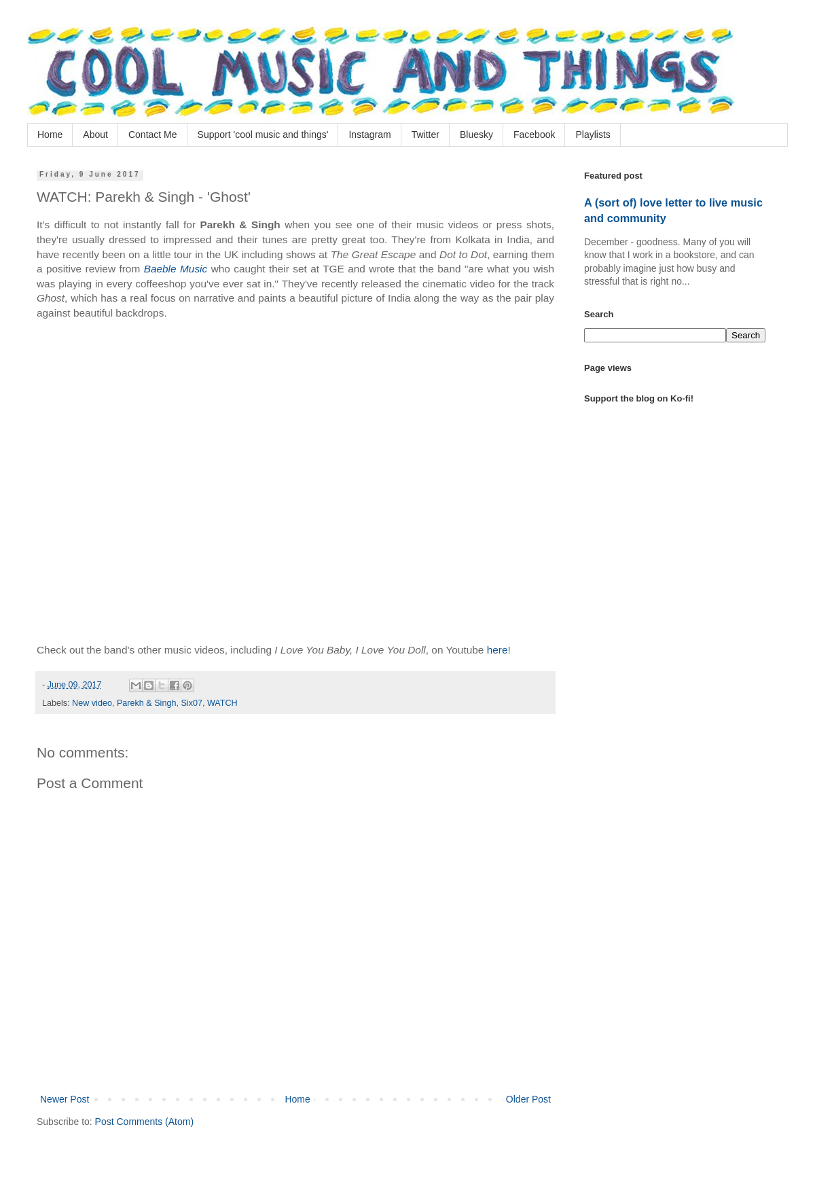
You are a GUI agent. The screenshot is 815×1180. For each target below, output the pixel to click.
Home (49, 134)
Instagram (369, 134)
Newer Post (64, 1099)
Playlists (592, 134)
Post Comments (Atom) (144, 1121)
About (95, 134)
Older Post (528, 1099)
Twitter (425, 134)
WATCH (222, 703)
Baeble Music (176, 268)
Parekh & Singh (147, 703)
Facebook (534, 134)
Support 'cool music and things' (263, 134)
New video (92, 703)
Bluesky (476, 134)
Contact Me (152, 134)
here (497, 650)
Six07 (191, 703)
